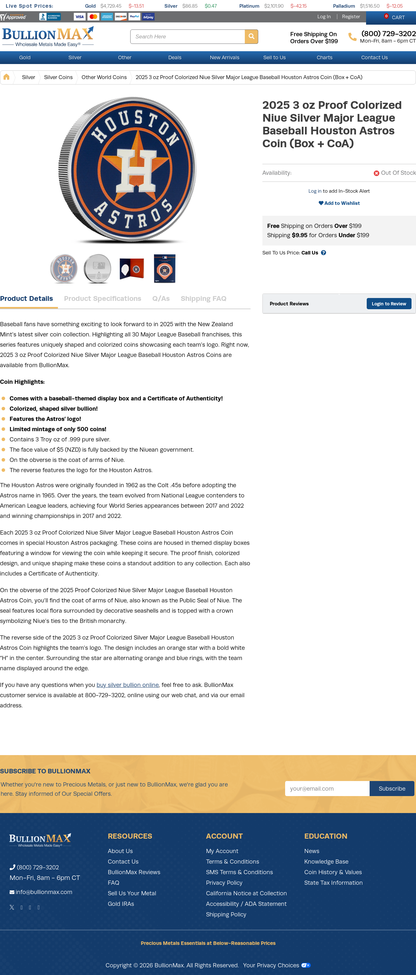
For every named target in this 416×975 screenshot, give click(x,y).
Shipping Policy (226, 914)
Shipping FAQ (204, 298)
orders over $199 (314, 41)
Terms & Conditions (232, 861)
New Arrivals (224, 57)
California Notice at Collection (246, 893)
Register (351, 16)
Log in (315, 191)
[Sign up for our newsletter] (327, 788)
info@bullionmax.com (44, 892)
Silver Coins (58, 77)
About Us (120, 851)
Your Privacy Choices (277, 965)
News (311, 851)
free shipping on (313, 34)
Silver (171, 6)
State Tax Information (333, 883)
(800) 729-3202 (34, 867)
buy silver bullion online (128, 685)
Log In (324, 16)
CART (394, 16)
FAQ (113, 883)
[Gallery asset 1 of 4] (128, 169)
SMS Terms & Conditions (239, 872)
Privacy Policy (224, 883)
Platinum (249, 6)
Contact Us (374, 57)
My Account (222, 851)
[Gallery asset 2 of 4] (98, 269)
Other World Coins (104, 77)
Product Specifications (102, 298)
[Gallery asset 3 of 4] (131, 269)
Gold (90, 6)
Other (125, 57)
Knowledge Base (326, 861)
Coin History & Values (333, 872)
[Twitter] (12, 907)
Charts (324, 57)
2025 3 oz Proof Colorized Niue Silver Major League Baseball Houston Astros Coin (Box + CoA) (249, 77)
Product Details (26, 298)
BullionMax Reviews (134, 872)
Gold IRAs (121, 904)
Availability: (277, 173)
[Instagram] (30, 907)
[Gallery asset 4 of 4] (165, 269)
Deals (174, 57)
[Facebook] (21, 907)
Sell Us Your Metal (132, 893)
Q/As (161, 298)
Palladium (344, 6)
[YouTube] (39, 907)
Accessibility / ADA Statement (246, 904)
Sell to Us (274, 57)
